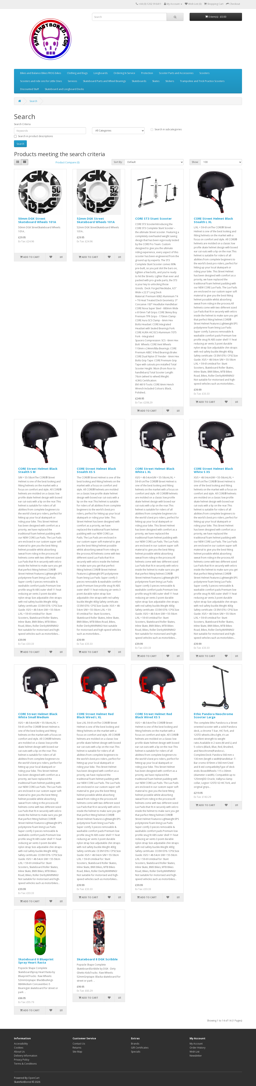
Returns (77, 1047)
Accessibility (21, 1043)
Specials (135, 1051)
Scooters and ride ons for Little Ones (41, 81)
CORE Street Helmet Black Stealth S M (37, 470)
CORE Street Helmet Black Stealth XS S (96, 470)
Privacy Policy (21, 1059)
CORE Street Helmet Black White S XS (213, 470)
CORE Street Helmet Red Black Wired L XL (95, 715)
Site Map (77, 1051)
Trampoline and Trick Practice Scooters (202, 81)
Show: (195, 162)
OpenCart (33, 1078)
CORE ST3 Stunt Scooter (153, 218)
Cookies (18, 1047)
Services (72, 81)
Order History (197, 1047)
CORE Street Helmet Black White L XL (154, 470)
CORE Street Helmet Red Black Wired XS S (153, 715)
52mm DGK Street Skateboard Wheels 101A (96, 220)
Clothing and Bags (77, 73)
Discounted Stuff (29, 89)
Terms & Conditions (25, 1063)
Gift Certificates (139, 1047)
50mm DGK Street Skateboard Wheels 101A (37, 220)
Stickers (169, 81)
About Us (19, 1051)
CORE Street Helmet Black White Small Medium (37, 715)
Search (33, 101)
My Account (196, 1043)
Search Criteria (22, 124)
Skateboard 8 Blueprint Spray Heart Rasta (36, 961)
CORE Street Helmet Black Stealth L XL (213, 220)
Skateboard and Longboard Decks (64, 89)
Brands (135, 1043)
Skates (155, 81)
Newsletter (196, 1055)
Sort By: (118, 162)
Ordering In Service (124, 73)
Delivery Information (25, 1055)
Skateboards (139, 81)
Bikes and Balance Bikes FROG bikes (40, 73)
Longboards (101, 73)
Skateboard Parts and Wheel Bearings (104, 81)
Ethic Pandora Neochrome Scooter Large (213, 715)
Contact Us (79, 1043)
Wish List (194, 1051)
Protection (147, 73)
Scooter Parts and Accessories (176, 73)
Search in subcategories (166, 129)
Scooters (204, 73)
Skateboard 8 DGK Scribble (97, 959)
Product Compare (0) (67, 162)
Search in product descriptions (33, 136)
